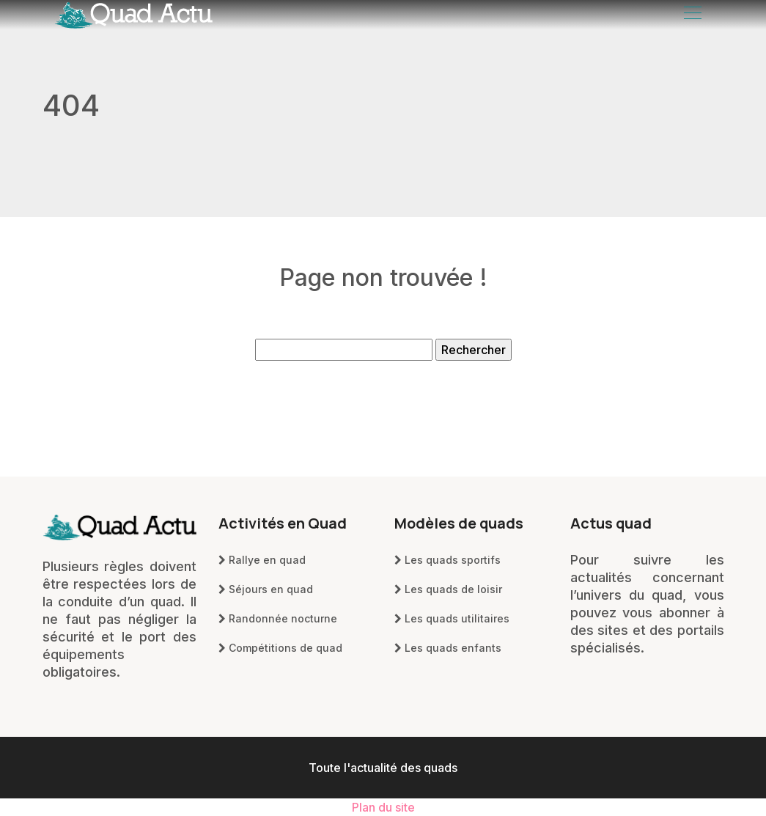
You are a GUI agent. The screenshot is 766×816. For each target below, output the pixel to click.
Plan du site (383, 807)
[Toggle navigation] (691, 14)
